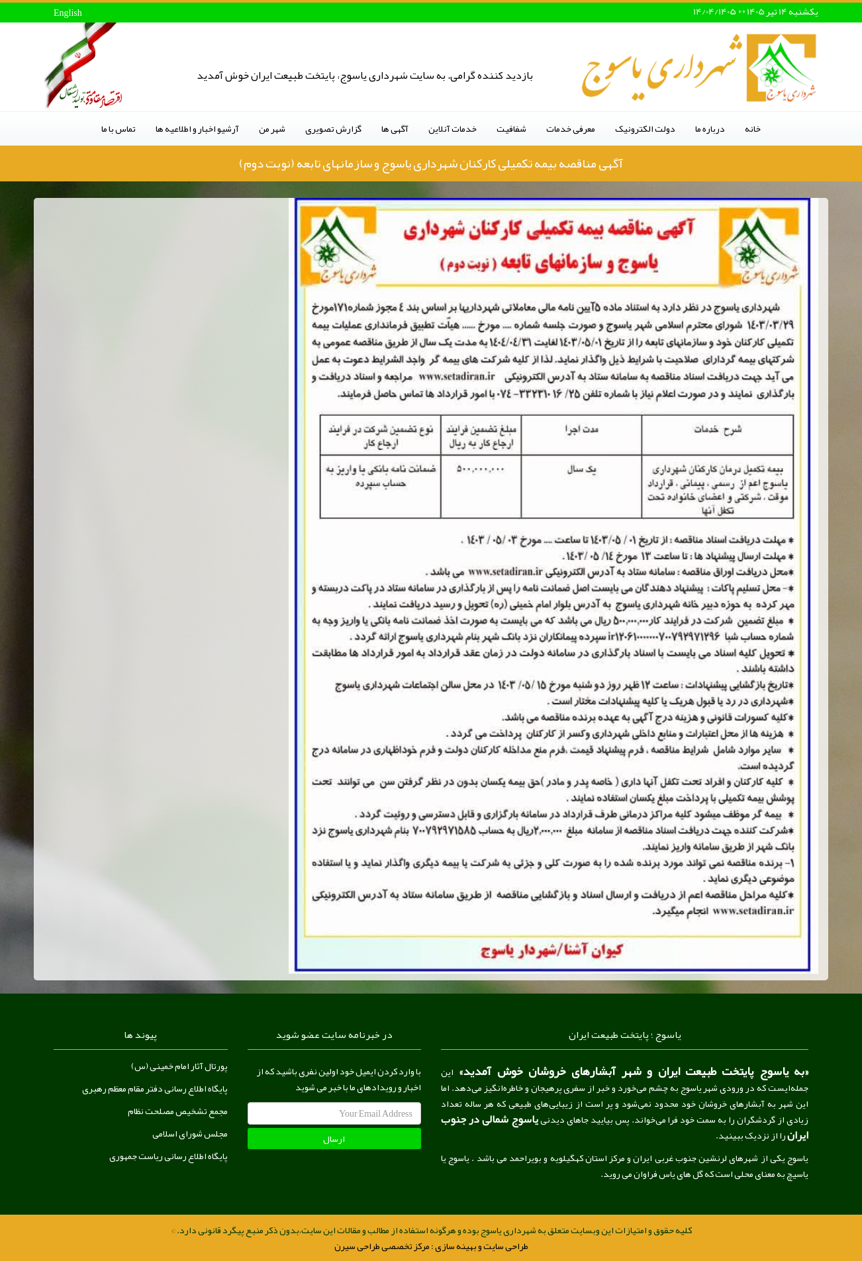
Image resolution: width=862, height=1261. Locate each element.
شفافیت (511, 128)
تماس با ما (118, 128)
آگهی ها (394, 128)
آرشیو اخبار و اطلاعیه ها (197, 128)
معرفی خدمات (570, 128)
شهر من (272, 128)
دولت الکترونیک (645, 128)
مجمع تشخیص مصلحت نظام (178, 1110)
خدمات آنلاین (452, 128)
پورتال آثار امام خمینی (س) (179, 1065)
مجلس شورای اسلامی (190, 1133)
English (68, 12)
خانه (753, 128)
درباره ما (710, 128)
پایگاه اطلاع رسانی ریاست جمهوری (168, 1155)
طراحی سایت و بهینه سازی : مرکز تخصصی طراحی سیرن (431, 1246)
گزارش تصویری (333, 128)
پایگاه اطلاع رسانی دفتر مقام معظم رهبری (155, 1088)
